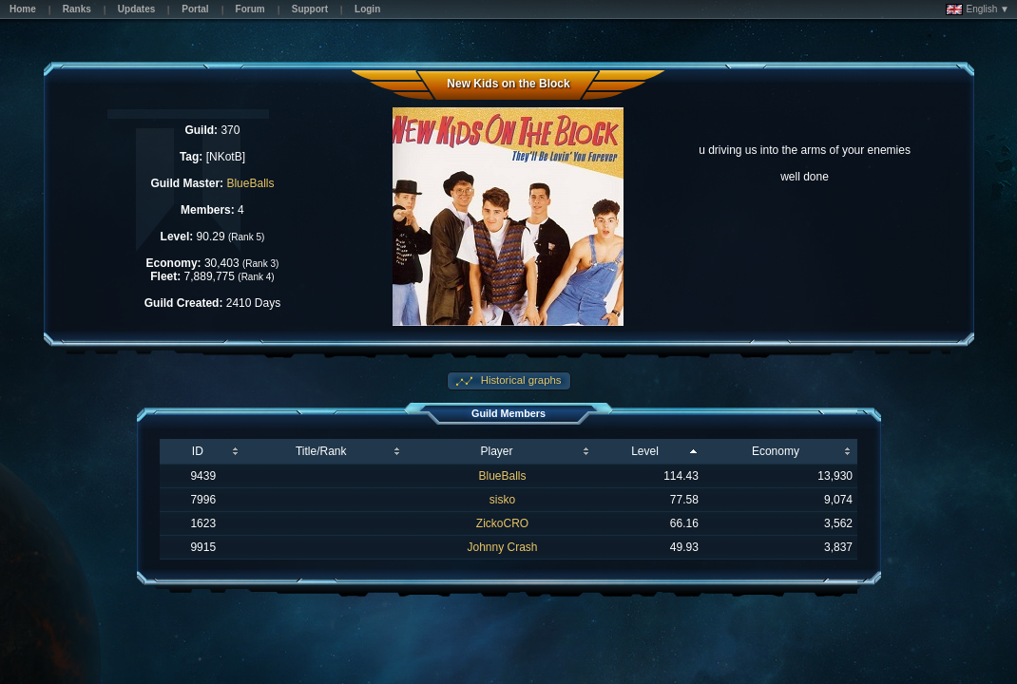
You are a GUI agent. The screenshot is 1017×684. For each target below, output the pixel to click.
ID (197, 451)
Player (497, 451)
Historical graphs (520, 380)
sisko (502, 499)
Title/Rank (321, 451)
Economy (775, 451)
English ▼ (977, 9)
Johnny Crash (502, 547)
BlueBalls (250, 183)
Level (645, 451)
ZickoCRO (502, 523)
